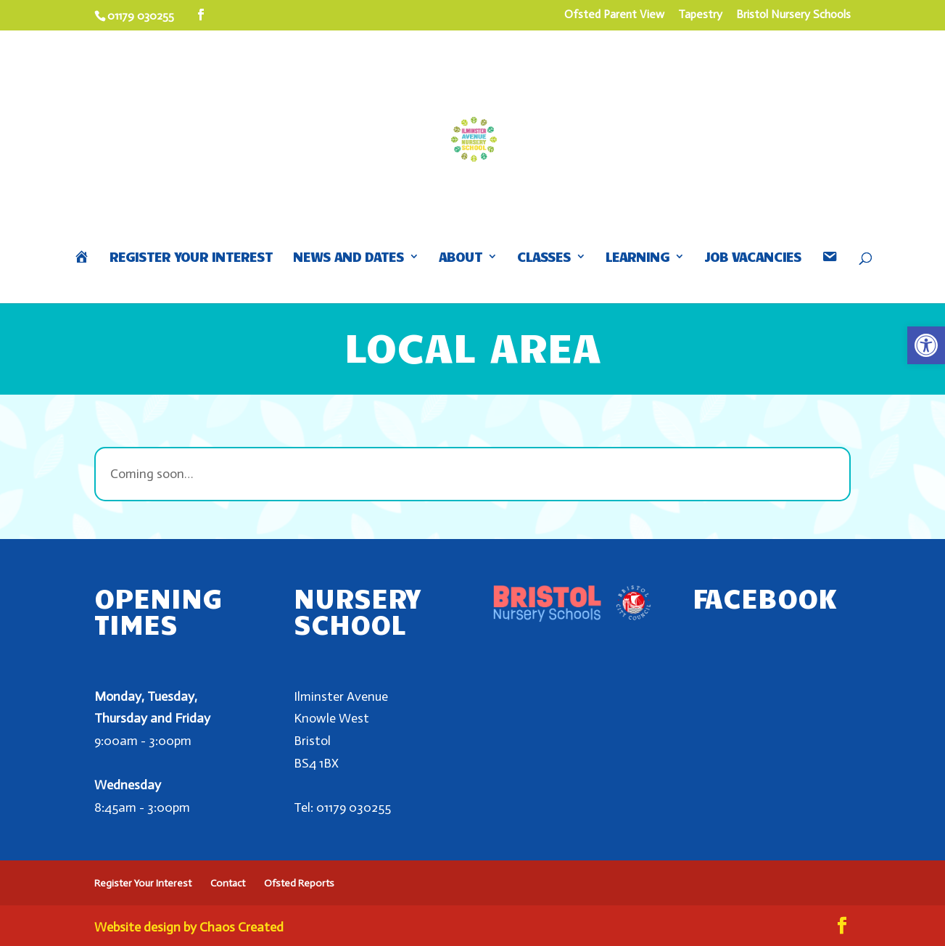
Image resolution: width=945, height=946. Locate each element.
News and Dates (348, 258)
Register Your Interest (191, 258)
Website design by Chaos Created (189, 927)
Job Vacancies (752, 258)
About (460, 258)
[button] (926, 345)
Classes (544, 258)
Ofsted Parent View (614, 15)
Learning (637, 258)
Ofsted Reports (299, 883)
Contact (227, 883)
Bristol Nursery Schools (793, 15)
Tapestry (700, 15)
